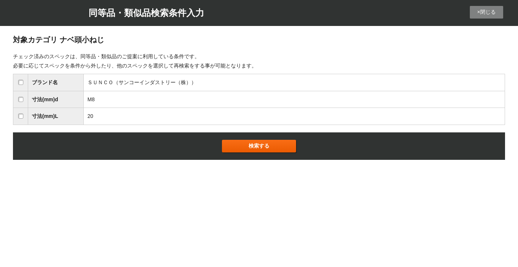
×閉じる (486, 12)
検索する (259, 146)
